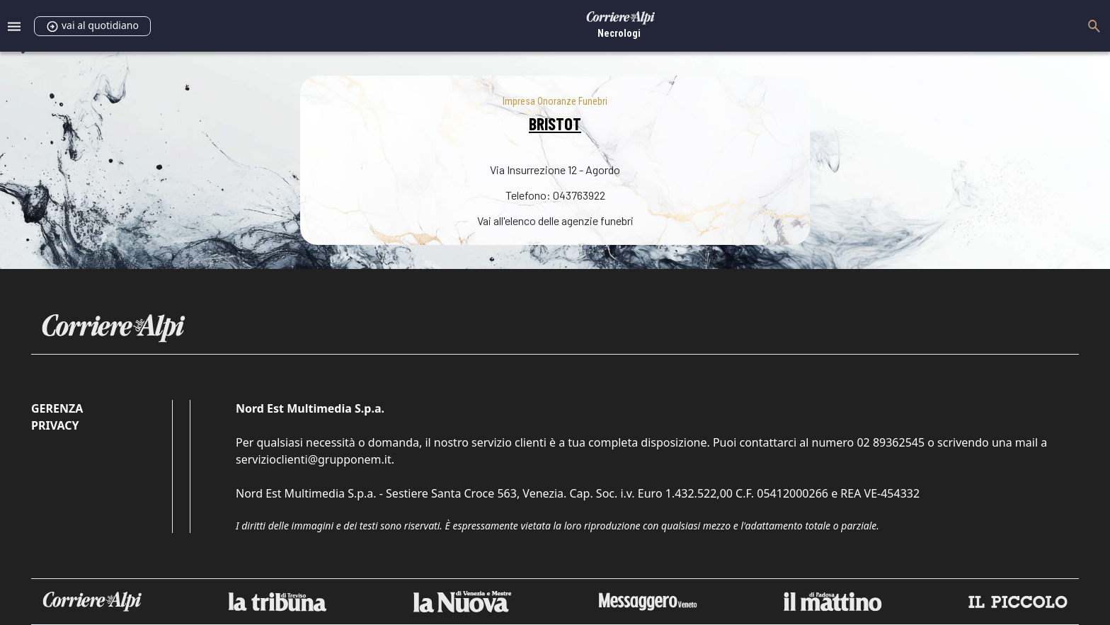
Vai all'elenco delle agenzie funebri (555, 220)
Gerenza (57, 408)
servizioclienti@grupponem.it (313, 459)
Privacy (55, 425)
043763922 (579, 195)
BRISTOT (555, 123)
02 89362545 (891, 442)
